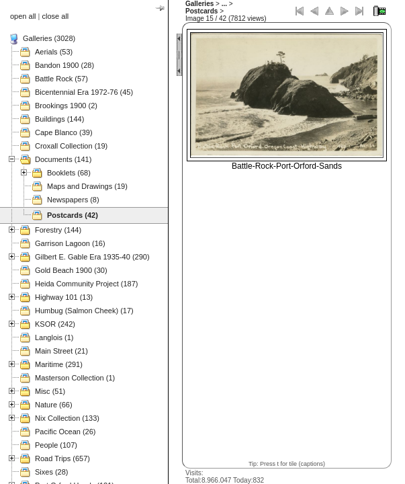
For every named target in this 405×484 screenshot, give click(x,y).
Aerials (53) (54, 52)
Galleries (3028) (49, 38)
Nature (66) (54, 405)
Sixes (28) (52, 472)
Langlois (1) (54, 337)
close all (55, 16)
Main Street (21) (61, 351)
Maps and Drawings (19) (87, 186)
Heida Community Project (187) (86, 284)
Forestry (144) (58, 230)
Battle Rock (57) (61, 79)
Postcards (201, 11)
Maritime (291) (59, 364)
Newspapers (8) (73, 200)
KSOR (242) (55, 324)
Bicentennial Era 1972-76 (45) (84, 92)
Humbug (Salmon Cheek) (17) (84, 311)
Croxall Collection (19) (71, 146)
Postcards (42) (72, 215)
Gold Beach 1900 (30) (71, 270)
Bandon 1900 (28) (64, 65)
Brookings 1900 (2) (66, 106)
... (224, 3)
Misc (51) (50, 391)
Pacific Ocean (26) (65, 432)
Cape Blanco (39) (64, 132)
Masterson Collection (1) (75, 378)
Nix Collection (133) (67, 418)
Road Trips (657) (62, 458)
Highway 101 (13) (64, 297)
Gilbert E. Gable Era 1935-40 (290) (92, 257)
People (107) (56, 445)
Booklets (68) (69, 173)
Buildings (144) (59, 119)
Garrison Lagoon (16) (70, 243)
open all (23, 16)
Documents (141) (63, 159)
